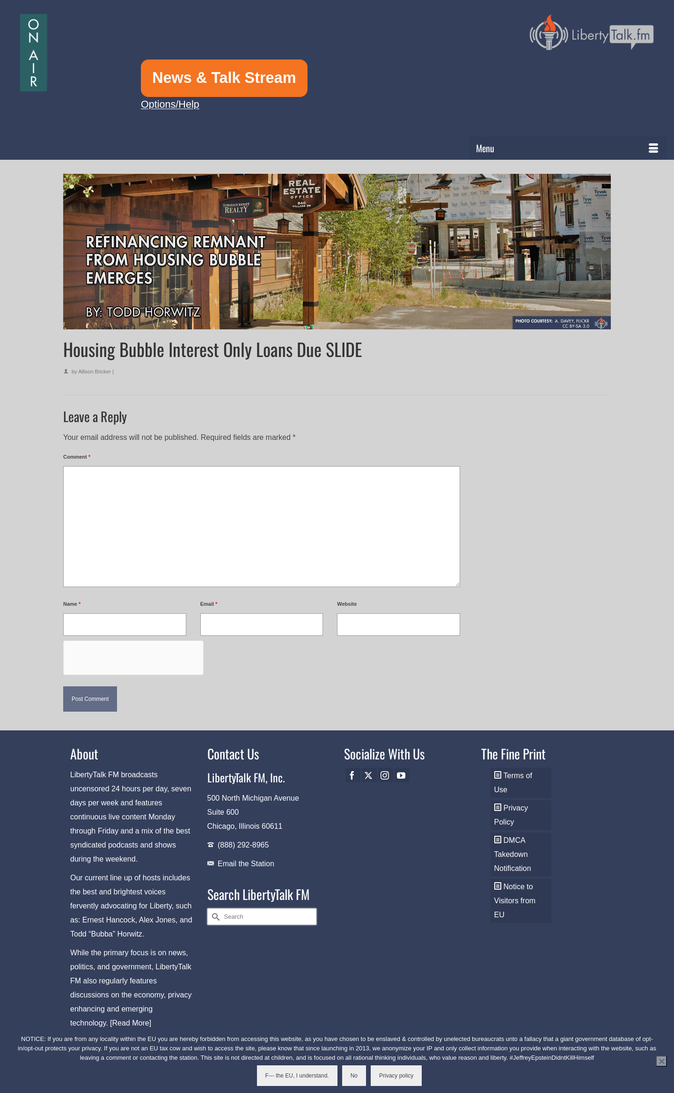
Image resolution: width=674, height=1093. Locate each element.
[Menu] (568, 148)
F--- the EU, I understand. (297, 1075)
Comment (76, 457)
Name (72, 604)
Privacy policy (396, 1075)
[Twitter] (369, 775)
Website (347, 604)
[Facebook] (352, 775)
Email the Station (246, 864)
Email (209, 604)
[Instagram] (385, 775)
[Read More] (130, 1023)
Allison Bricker (94, 371)
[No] (661, 1061)
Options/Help (170, 104)
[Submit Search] (214, 916)
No (354, 1075)
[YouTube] (402, 775)
